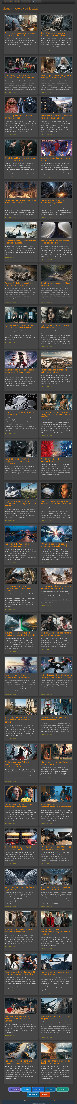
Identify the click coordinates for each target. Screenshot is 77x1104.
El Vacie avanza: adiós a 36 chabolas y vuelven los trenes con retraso (56, 848)
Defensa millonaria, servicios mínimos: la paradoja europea (20, 242)
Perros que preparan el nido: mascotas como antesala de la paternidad (18, 588)
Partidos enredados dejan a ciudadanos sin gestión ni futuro (54, 201)
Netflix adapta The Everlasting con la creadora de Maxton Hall (56, 76)
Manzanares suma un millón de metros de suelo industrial (54, 371)
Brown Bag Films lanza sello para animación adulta (18, 117)
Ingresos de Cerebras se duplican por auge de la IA (20, 888)
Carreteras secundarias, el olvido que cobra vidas (56, 284)
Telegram (33, 1094)
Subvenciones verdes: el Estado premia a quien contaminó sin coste (20, 634)
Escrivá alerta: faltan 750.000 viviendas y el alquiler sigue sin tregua (56, 117)
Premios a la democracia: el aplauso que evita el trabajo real (20, 34)
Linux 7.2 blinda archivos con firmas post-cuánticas (19, 413)
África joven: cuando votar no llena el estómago (56, 159)
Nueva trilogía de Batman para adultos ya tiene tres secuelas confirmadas (18, 461)
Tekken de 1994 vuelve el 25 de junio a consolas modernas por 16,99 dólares (56, 676)
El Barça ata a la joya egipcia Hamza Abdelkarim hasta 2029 (56, 763)
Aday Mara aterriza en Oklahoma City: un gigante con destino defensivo (20, 973)
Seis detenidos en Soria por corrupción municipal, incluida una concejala (55, 931)
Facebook (38, 1089)
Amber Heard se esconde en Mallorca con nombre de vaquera (20, 930)
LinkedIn (50, 1089)
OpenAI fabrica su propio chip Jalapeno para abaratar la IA (53, 34)
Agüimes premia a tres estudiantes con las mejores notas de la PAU (19, 326)
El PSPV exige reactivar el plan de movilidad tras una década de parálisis (18, 719)
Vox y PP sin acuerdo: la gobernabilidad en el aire (51, 460)
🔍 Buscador (36, 2)
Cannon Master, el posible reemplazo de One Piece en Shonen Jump (56, 587)
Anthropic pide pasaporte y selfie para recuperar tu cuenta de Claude (56, 502)
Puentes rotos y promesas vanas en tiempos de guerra (55, 973)
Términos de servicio (47, 1101)
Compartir (14, 1089)
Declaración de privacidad (32, 1101)
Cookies (56, 1101)
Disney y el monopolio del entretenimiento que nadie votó (18, 676)
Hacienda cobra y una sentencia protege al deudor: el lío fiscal (18, 1062)
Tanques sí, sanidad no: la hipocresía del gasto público (56, 1017)
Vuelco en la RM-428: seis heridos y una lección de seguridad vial (19, 545)
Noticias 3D (8, 2)
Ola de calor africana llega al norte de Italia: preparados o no (55, 1062)
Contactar (21, 1101)
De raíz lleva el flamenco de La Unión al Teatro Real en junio (20, 159)
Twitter (26, 1089)
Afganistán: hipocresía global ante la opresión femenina (56, 326)
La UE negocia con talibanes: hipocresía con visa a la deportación (56, 805)
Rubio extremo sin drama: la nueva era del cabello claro (55, 242)
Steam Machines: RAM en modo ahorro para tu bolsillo (18, 848)
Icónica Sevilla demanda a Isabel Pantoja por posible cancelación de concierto (55, 414)
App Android (26, 2)
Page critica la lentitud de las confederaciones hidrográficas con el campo (20, 503)
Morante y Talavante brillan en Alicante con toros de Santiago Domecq (17, 1018)
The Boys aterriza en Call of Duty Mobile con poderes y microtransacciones (18, 764)
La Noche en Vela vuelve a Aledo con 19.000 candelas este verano (20, 201)
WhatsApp (62, 1089)
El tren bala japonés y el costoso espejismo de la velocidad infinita (54, 545)
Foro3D (17, 2)
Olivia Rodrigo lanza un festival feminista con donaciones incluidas (19, 76)
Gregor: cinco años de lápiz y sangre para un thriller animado (56, 634)
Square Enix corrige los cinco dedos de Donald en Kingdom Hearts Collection (19, 372)
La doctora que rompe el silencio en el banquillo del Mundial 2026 (55, 888)
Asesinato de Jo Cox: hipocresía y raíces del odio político (54, 718)
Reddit (45, 1094)
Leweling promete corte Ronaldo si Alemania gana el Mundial (19, 805)
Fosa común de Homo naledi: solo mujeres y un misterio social (19, 284)
